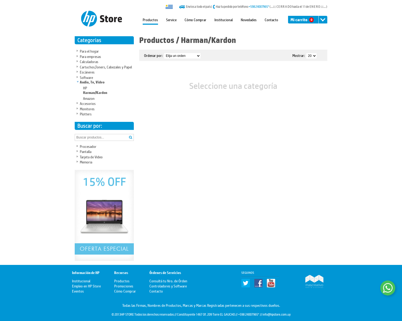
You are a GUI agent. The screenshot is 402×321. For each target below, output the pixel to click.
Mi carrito (302, 20)
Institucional (223, 19)
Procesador (88, 146)
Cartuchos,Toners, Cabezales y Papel (106, 66)
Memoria (86, 161)
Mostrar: (298, 55)
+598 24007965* (259, 6)
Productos (150, 19)
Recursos (121, 272)
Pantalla (85, 151)
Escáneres (87, 71)
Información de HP (85, 272)
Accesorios (88, 103)
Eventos (78, 290)
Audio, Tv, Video (92, 82)
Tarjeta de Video (91, 156)
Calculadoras (89, 61)
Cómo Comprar (195, 19)
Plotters (86, 113)
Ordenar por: (153, 55)
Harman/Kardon (95, 92)
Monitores (87, 108)
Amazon (89, 98)
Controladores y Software (168, 285)
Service (171, 19)
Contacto (271, 19)
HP (85, 87)
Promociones (123, 285)
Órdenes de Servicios (165, 272)
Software (86, 77)
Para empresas (90, 56)
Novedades (249, 19)
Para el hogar (89, 50)
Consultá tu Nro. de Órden (168, 280)
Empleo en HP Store (86, 285)
